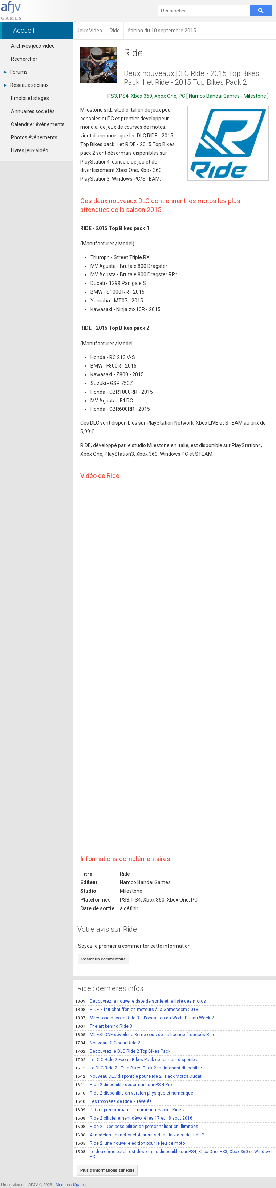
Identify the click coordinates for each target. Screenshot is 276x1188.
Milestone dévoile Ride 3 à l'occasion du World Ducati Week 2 (144, 1017)
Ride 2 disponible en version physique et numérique (134, 1093)
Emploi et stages (30, 98)
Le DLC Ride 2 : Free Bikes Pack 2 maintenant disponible (138, 1068)
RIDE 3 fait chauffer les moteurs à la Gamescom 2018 (136, 1009)
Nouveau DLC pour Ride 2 (107, 1042)
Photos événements (34, 137)
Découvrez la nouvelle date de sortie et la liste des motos (140, 1001)
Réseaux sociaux (26, 85)
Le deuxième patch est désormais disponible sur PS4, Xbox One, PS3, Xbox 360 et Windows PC (174, 1154)
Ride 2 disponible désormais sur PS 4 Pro (123, 1084)
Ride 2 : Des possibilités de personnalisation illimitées (136, 1126)
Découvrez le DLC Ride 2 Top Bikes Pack (122, 1051)
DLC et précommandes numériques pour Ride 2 (130, 1109)
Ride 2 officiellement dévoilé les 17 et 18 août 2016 (133, 1118)
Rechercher (24, 59)
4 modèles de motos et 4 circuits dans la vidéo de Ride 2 (139, 1134)
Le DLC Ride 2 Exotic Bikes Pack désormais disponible (136, 1059)
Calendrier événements (38, 124)
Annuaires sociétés (33, 111)
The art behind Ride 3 (103, 1026)
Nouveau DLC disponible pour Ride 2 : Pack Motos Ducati (139, 1076)
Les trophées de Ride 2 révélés (113, 1101)
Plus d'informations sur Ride (107, 1170)
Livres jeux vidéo (29, 150)
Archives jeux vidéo (33, 46)
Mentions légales (71, 1185)
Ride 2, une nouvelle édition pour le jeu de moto (130, 1143)
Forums (16, 72)
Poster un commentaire (103, 959)
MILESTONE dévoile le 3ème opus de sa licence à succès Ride (145, 1034)
